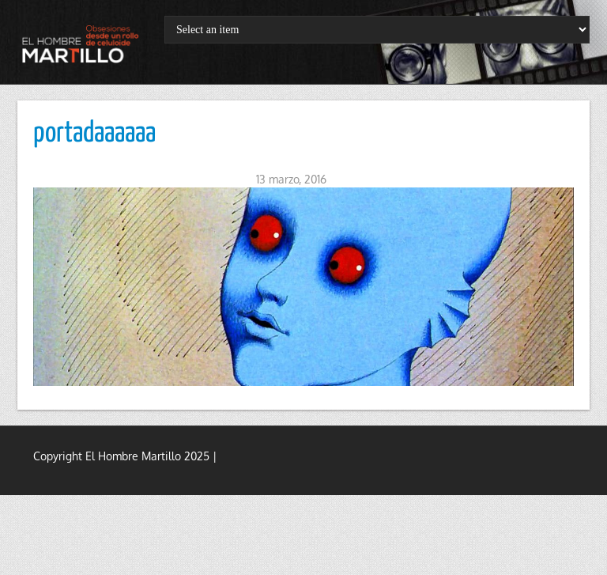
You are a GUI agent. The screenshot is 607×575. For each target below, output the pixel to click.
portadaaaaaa (94, 133)
